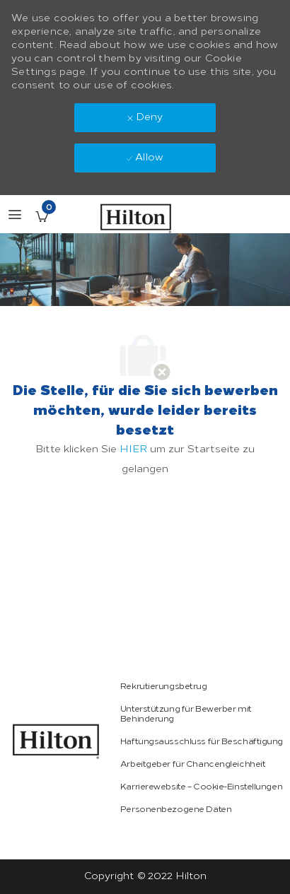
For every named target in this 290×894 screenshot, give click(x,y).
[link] (56, 741)
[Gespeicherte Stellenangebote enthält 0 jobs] (41, 216)
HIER (133, 449)
